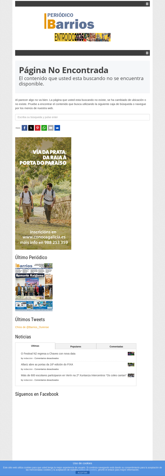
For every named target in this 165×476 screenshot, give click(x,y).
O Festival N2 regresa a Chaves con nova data (48, 353)
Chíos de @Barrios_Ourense (32, 327)
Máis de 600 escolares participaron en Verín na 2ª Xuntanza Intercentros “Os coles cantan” (73, 375)
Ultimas (35, 346)
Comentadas (116, 346)
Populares (75, 346)
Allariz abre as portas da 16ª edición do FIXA (47, 364)
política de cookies (87, 470)
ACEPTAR (82, 473)
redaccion (28, 358)
